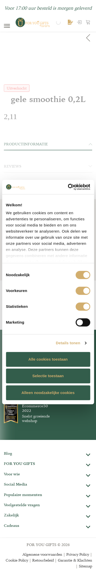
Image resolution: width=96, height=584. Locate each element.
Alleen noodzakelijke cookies (48, 392)
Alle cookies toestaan (48, 359)
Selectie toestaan (48, 376)
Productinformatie (48, 144)
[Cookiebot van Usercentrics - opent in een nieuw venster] (68, 187)
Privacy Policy (77, 554)
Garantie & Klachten (75, 560)
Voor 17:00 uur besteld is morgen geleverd (48, 8)
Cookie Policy (17, 560)
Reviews (48, 166)
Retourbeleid (43, 560)
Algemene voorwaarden (42, 554)
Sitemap (85, 566)
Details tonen (68, 343)
